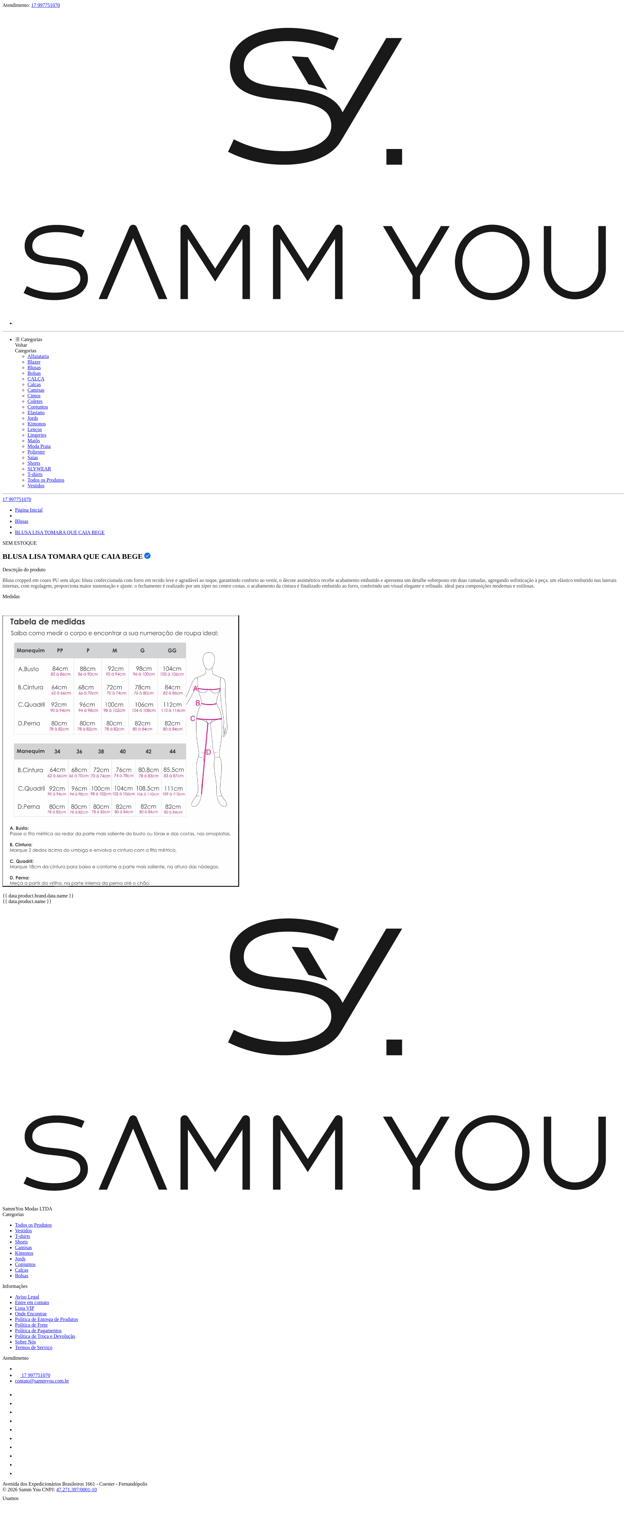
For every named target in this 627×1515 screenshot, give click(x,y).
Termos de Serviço (33, 1347)
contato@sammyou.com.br (42, 1380)
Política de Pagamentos (38, 1330)
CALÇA (35, 378)
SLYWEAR (39, 468)
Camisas (35, 390)
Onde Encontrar (31, 1313)
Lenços (34, 429)
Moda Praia (39, 446)
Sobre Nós (25, 1341)
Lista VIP (24, 1308)
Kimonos (36, 423)
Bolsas (34, 373)
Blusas (34, 367)
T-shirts (34, 474)
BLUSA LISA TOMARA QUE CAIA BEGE (60, 532)
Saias (32, 457)
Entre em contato (32, 1302)
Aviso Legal (27, 1296)
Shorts (33, 463)
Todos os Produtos (45, 480)
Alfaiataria (38, 356)
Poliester (36, 451)
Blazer (34, 362)
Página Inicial (28, 510)
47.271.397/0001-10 (76, 1489)
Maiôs (33, 440)
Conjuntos (37, 407)
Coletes (34, 401)
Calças (34, 384)
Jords (32, 418)
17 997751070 (45, 5)
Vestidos (35, 485)
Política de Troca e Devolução (45, 1336)
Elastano (36, 412)
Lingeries (36, 435)
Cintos (34, 395)
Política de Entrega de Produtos (46, 1319)
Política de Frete (31, 1325)
